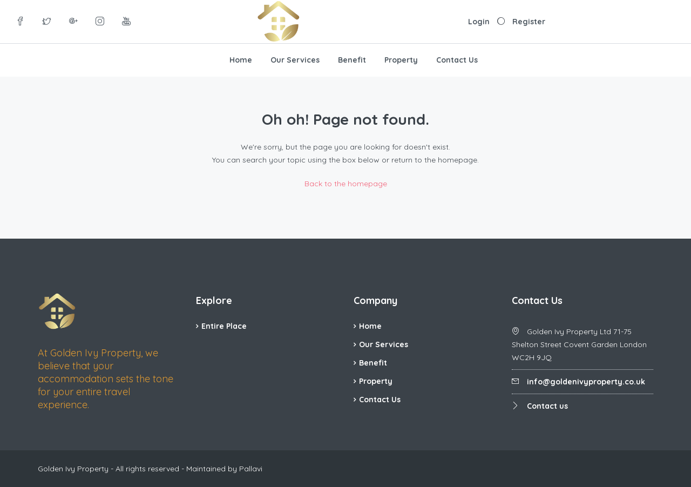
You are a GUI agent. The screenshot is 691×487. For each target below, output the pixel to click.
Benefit (352, 60)
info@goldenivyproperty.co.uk (586, 382)
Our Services (295, 60)
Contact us (547, 406)
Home (240, 60)
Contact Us (457, 60)
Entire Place (224, 326)
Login (479, 21)
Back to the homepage (345, 183)
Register (528, 21)
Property (401, 60)
